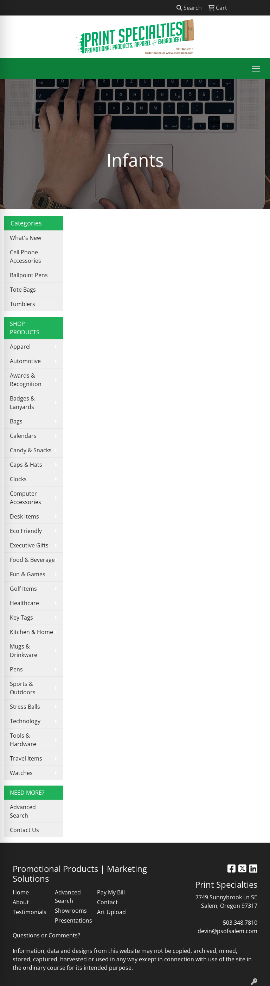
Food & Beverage (32, 560)
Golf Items (23, 589)
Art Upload (111, 912)
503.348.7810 (240, 922)
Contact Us (24, 830)
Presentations (72, 920)
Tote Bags (23, 289)
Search (189, 8)
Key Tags (21, 617)
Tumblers (22, 304)
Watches (21, 773)
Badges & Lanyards (22, 403)
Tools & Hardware (23, 740)
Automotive (25, 361)
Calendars (23, 436)
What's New (25, 238)
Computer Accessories (25, 498)
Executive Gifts (29, 545)
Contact (107, 902)
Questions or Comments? (46, 935)
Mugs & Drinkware (23, 651)
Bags (16, 421)
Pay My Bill (111, 892)
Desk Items (24, 516)
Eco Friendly (26, 531)
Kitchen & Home (31, 632)
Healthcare (24, 603)
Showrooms (71, 910)
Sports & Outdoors (23, 688)
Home (21, 892)
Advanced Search (23, 811)
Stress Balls (25, 707)
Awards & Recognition (25, 380)
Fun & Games (27, 574)
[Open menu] (256, 69)
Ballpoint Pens (29, 275)
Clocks (18, 479)
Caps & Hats (26, 465)
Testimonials (29, 912)
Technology (25, 721)
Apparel (20, 347)
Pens (16, 669)
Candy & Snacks (31, 450)
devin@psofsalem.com (227, 931)
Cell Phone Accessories (25, 256)
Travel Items (26, 758)
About (21, 902)
